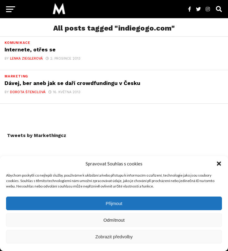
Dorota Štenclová (27, 92)
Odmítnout (114, 220)
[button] (219, 164)
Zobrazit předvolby (113, 236)
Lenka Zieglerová (26, 58)
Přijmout (114, 203)
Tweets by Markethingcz (36, 135)
